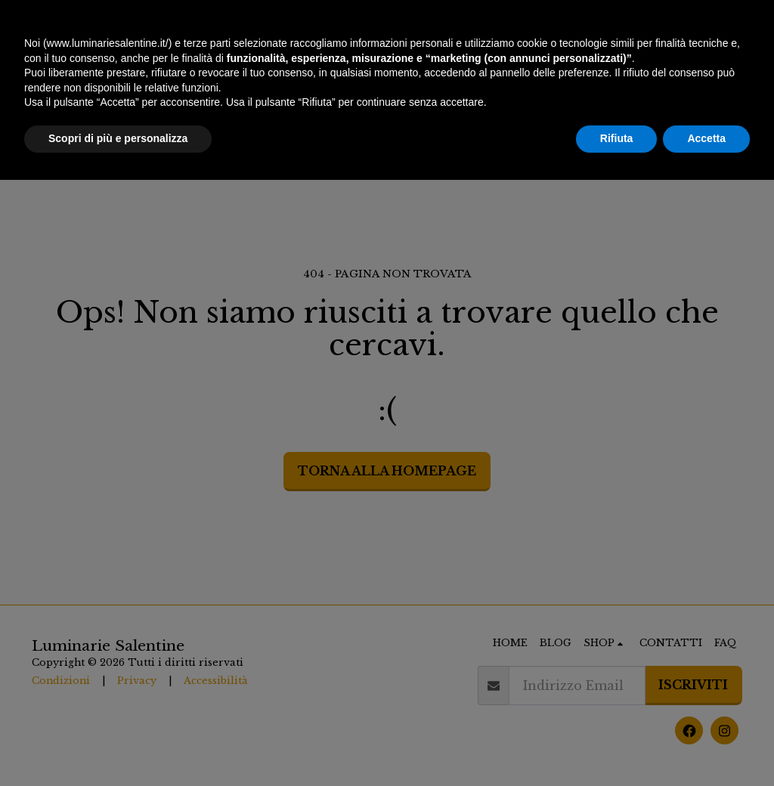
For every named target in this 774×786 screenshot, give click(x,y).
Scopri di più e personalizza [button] (117, 744)
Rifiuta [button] (616, 744)
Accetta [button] (706, 744)
